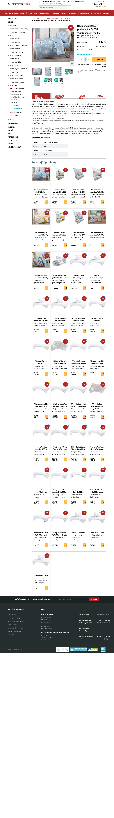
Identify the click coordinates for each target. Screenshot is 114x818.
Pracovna (55, 13)
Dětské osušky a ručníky (18, 97)
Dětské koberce (16, 94)
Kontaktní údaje (12, 615)
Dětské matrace (15, 49)
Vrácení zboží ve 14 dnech (15, 628)
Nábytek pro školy (14, 147)
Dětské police (14, 59)
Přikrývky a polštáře (17, 112)
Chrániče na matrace (17, 88)
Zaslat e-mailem (87, 70)
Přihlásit (101, 1)
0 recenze (93, 38)
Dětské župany (15, 100)
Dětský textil (13, 85)
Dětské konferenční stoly (18, 45)
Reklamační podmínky (14, 631)
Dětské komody (15, 42)
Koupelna (72, 13)
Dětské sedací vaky (16, 75)
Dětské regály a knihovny (18, 69)
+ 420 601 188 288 (46, 2)
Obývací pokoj (44, 13)
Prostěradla (14, 115)
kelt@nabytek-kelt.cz (77, 2)
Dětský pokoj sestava (17, 32)
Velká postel (18, 108)
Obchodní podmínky (14, 618)
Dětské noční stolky (16, 52)
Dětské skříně (14, 35)
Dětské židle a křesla (16, 82)
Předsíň (63, 13)
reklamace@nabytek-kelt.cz (105, 639)
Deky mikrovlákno (16, 91)
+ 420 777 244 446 (103, 636)
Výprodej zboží (83, 13)
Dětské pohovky (15, 55)
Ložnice (22, 13)
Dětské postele (14, 39)
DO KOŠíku (99, 60)
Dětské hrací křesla (16, 79)
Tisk (79, 72)
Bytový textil (96, 13)
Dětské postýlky (15, 62)
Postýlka (16, 106)
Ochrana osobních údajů (15, 621)
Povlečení (14, 103)
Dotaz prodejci (100, 70)
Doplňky (12, 119)
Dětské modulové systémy (18, 29)
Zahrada (106, 13)
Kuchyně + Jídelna (11, 13)
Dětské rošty (14, 72)
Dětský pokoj (32, 13)
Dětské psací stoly (15, 65)
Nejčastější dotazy (84, 54)
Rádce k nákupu (12, 625)
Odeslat (94, 599)
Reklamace (11, 635)
